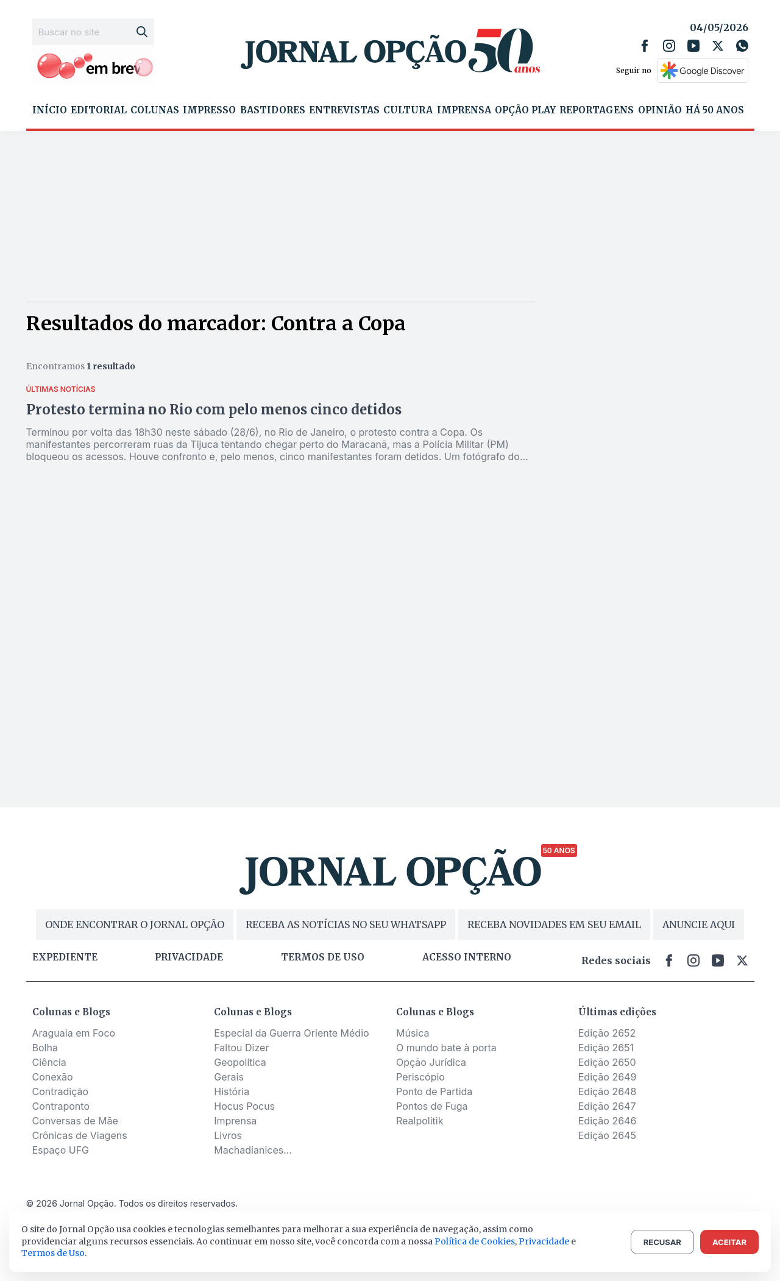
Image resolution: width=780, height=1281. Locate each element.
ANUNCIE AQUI (698, 924)
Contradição (60, 1091)
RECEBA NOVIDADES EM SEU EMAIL (554, 924)
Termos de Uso (53, 1252)
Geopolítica (240, 1062)
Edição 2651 (606, 1047)
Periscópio (420, 1077)
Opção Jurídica (431, 1062)
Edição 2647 (607, 1106)
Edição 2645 (607, 1135)
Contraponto (61, 1106)
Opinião (660, 110)
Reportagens (596, 110)
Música (413, 1033)
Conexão (52, 1077)
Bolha (45, 1047)
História (231, 1091)
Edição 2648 (607, 1091)
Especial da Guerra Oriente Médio (291, 1033)
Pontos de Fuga (432, 1106)
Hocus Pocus (244, 1106)
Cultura (408, 110)
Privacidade (189, 957)
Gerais (229, 1077)
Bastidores (272, 110)
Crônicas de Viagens (79, 1135)
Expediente (65, 957)
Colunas (154, 110)
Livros (228, 1135)
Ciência (49, 1062)
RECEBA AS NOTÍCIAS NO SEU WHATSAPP (346, 924)
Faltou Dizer (241, 1047)
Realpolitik (419, 1121)
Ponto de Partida (434, 1091)
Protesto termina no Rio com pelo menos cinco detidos (214, 409)
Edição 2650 (607, 1062)
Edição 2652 (607, 1033)
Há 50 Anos (715, 110)
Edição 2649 (607, 1077)
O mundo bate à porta (446, 1047)
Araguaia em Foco (74, 1033)
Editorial (99, 110)
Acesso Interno (466, 957)
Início (49, 110)
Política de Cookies (474, 1241)
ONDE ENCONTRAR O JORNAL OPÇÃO (134, 924)
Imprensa (464, 110)
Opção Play (525, 110)
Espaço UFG (61, 1150)
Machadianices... (253, 1150)
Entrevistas (344, 110)
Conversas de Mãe (75, 1121)
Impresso (209, 110)
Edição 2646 (607, 1121)
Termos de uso (322, 957)
